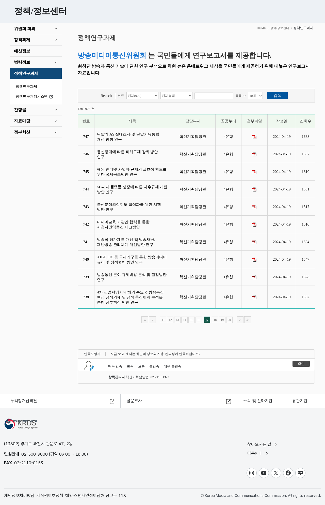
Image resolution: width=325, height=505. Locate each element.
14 (184, 320)
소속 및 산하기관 (257, 400)
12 (170, 320)
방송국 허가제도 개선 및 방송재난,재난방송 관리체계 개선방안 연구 (126, 242)
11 (163, 320)
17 (206, 320)
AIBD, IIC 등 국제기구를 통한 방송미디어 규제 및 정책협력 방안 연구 (132, 259)
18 (215, 320)
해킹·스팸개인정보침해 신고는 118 (95, 495)
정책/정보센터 (279, 28)
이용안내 (258, 453)
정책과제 (22, 40)
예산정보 (22, 51)
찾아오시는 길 (262, 444)
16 (198, 320)
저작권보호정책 (50, 495)
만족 (130, 366)
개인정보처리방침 (19, 495)
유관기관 (299, 400)
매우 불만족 (172, 366)
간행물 (20, 110)
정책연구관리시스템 (35, 97)
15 (191, 320)
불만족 (154, 366)
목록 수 (240, 96)
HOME (261, 28)
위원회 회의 (24, 28)
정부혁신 (22, 132)
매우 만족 (115, 366)
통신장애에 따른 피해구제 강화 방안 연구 (127, 154)
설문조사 (134, 400)
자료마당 (22, 121)
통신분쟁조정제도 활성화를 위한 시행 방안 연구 (129, 207)
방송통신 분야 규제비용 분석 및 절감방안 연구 (132, 277)
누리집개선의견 (23, 400)
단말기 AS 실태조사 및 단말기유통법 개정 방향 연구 (128, 136)
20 (229, 320)
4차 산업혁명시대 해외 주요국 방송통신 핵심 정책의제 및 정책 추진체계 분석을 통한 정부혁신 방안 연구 (130, 297)
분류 (121, 96)
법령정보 (22, 62)
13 (177, 320)
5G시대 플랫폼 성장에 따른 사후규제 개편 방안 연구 (132, 189)
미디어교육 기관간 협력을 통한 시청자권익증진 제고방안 (123, 224)
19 (222, 320)
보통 (141, 366)
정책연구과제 (26, 73)
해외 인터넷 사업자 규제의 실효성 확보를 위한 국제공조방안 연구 (132, 171)
